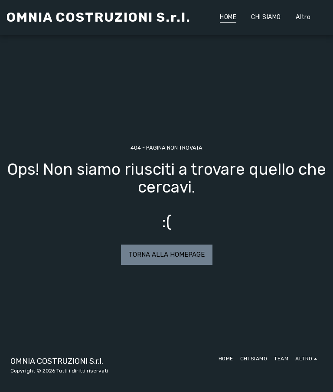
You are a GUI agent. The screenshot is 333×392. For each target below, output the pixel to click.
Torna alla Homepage (166, 254)
